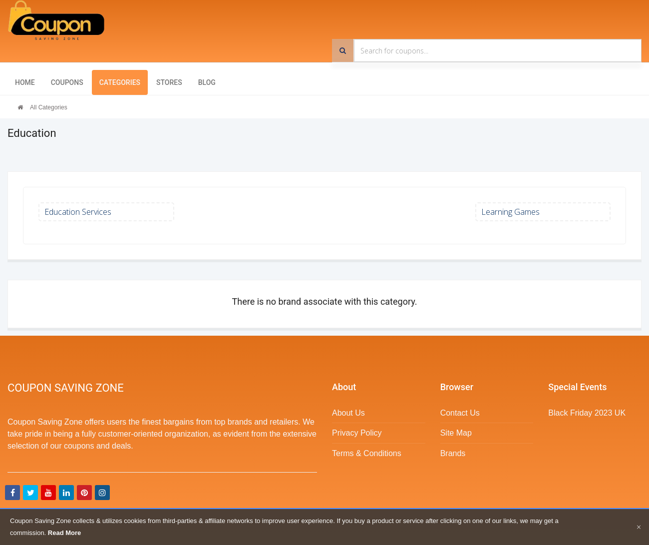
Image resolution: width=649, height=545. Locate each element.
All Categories (48, 107)
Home (25, 82)
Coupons (67, 82)
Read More (64, 533)
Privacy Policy (357, 433)
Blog (207, 82)
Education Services (77, 211)
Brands (453, 453)
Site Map (456, 433)
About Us (348, 413)
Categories (119, 82)
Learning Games (510, 211)
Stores (169, 82)
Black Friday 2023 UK (587, 413)
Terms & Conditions (366, 453)
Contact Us (460, 413)
